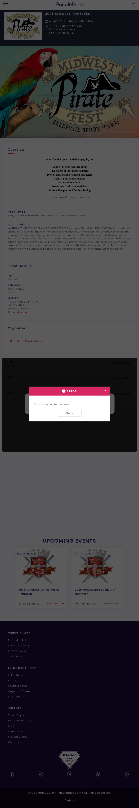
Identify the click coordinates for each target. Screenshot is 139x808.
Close (69, 413)
